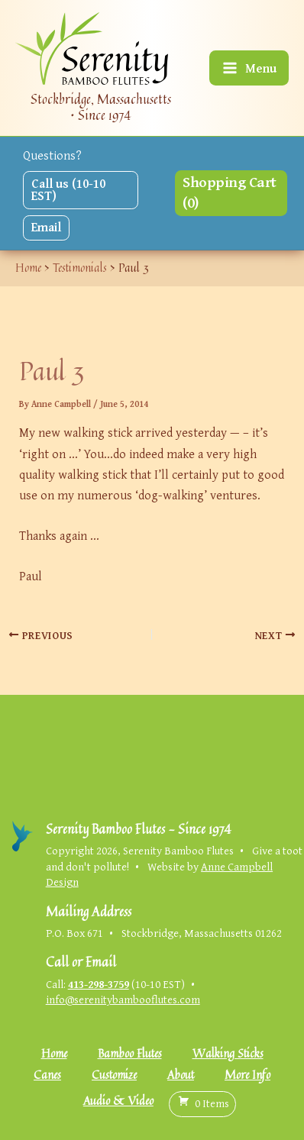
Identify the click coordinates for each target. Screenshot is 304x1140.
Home (54, 1053)
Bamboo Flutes (130, 1053)
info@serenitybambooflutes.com (123, 999)
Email (46, 227)
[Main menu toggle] (249, 68)
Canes (47, 1074)
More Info (247, 1074)
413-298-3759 (98, 984)
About (180, 1074)
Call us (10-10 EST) (68, 189)
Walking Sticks (228, 1053)
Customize (114, 1074)
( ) (202, 1103)
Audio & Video (118, 1100)
